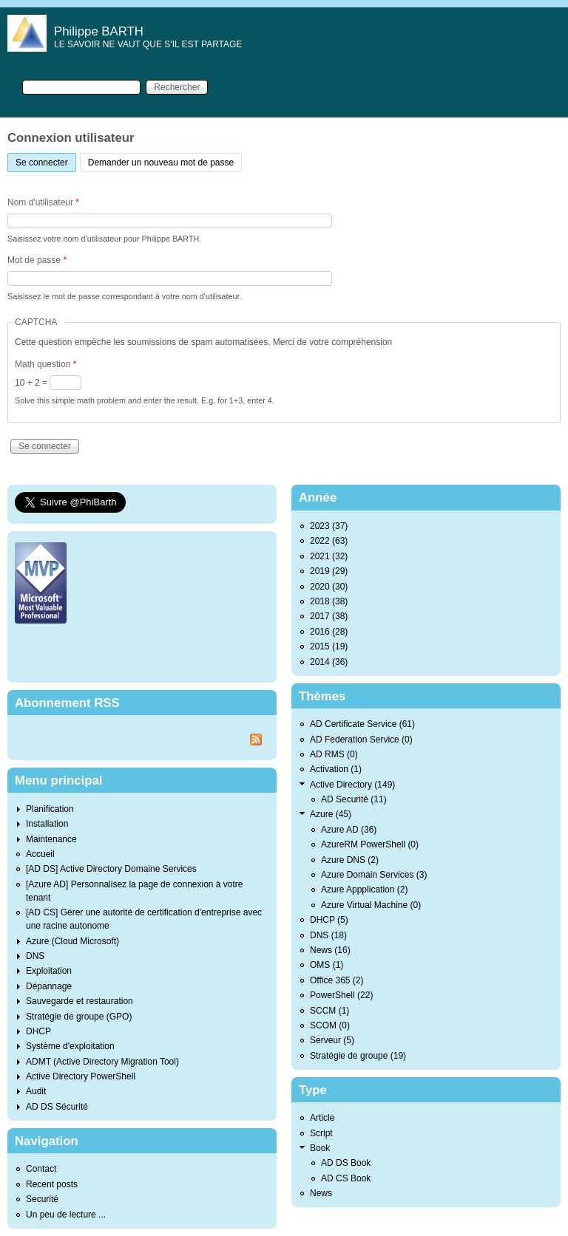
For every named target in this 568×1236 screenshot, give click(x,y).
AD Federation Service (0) (361, 739)
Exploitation (49, 971)
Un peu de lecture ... (66, 1214)
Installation (47, 824)
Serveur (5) (332, 1040)
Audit (36, 1091)
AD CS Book (346, 1178)
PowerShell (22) (341, 995)
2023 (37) (329, 526)
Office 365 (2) (336, 980)
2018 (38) (329, 601)
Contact (41, 1169)
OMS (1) (326, 965)
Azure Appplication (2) (364, 889)
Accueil (40, 854)
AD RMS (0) (334, 754)
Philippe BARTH (98, 31)
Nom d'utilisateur (43, 202)
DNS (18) (328, 935)
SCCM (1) (329, 1010)
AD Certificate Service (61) (362, 724)
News (321, 1193)
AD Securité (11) (354, 799)
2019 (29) (329, 571)
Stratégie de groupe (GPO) (79, 1016)
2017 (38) (329, 616)
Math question (45, 364)
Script (321, 1133)
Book (320, 1148)
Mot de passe (37, 260)
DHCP (38, 1031)
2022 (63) (329, 541)
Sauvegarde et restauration (79, 1001)
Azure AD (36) (348, 829)
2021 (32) (329, 556)
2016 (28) (329, 631)
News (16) (330, 950)
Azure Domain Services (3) (374, 875)
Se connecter (46, 161)
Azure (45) (330, 814)
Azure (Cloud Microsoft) (72, 941)
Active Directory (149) (352, 784)
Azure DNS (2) (350, 860)
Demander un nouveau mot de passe (161, 162)
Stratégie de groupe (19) (358, 1056)
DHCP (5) (329, 920)
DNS (35, 956)
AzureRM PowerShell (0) (370, 844)
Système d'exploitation (70, 1046)
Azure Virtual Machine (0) (371, 905)
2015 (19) (329, 646)
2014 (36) (329, 662)
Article (322, 1118)
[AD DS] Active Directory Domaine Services (111, 869)
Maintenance (51, 839)
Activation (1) (336, 769)
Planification (50, 809)
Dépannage (49, 986)
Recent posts (52, 1184)
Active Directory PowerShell (80, 1076)
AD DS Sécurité (57, 1107)
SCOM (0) (330, 1025)
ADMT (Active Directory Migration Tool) (102, 1061)
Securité (42, 1199)
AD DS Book (346, 1163)
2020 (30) (329, 586)
